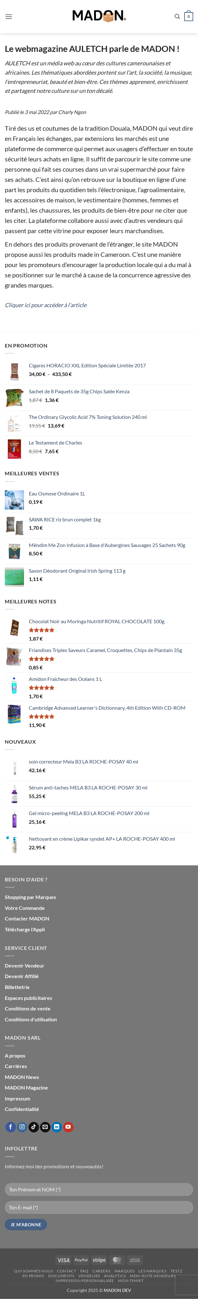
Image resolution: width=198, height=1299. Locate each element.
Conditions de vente (28, 1008)
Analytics (115, 1275)
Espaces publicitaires (28, 998)
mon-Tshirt (131, 1280)
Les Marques (152, 1271)
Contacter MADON (27, 918)
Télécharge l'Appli (25, 929)
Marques (125, 1271)
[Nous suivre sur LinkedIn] (56, 1127)
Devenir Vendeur (24, 965)
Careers (101, 1271)
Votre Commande (25, 908)
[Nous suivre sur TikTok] (33, 1127)
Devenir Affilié (22, 976)
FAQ (84, 1271)
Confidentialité (22, 1109)
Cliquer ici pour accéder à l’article (45, 304)
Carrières (16, 1066)
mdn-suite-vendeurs (153, 1275)
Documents (61, 1275)
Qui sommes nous (33, 1271)
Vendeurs (89, 1275)
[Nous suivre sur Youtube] (68, 1127)
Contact (66, 1271)
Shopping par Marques (30, 897)
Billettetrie (17, 987)
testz (176, 1271)
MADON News (22, 1077)
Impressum (17, 1098)
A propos (15, 1055)
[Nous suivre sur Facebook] (10, 1127)
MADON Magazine (26, 1087)
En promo (33, 1275)
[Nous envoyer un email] (45, 1127)
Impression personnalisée (85, 1280)
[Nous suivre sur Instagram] (22, 1127)
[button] (8, 16)
